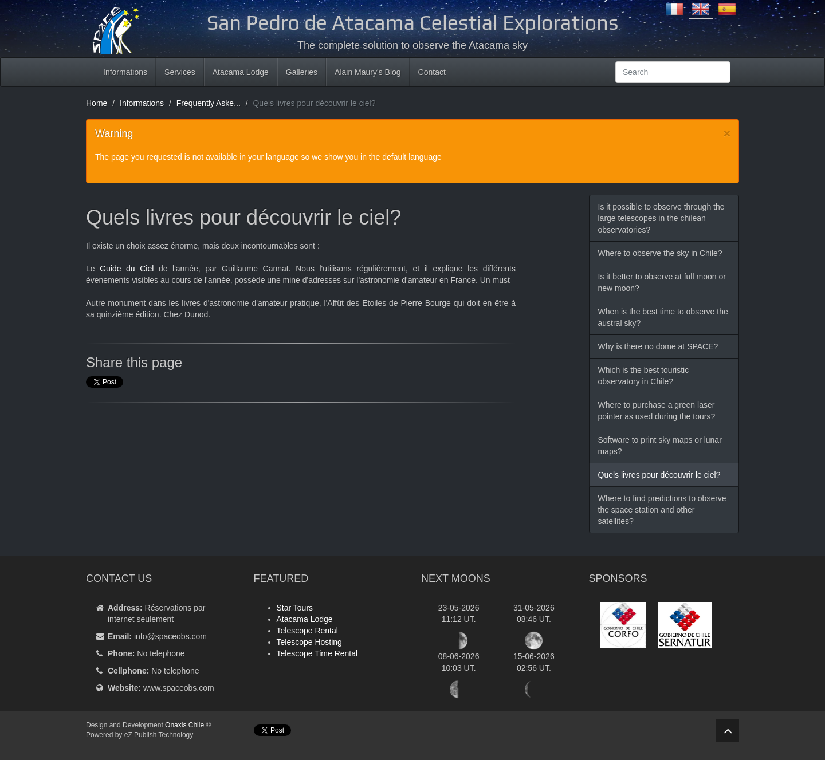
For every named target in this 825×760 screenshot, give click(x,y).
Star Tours (295, 607)
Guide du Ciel (127, 268)
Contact (432, 72)
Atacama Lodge (241, 72)
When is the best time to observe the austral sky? (663, 317)
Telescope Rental (307, 630)
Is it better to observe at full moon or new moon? (662, 282)
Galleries (301, 72)
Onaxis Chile (184, 725)
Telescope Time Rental (317, 653)
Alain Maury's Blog (368, 72)
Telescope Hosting (309, 642)
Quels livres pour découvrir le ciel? (659, 474)
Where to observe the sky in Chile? (660, 253)
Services (179, 72)
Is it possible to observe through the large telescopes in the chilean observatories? (661, 218)
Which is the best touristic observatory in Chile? (643, 375)
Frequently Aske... (208, 103)
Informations (125, 72)
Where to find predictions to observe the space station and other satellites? (662, 510)
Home (96, 103)
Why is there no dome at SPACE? (658, 346)
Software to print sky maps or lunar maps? (660, 445)
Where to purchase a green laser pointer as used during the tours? (657, 410)
